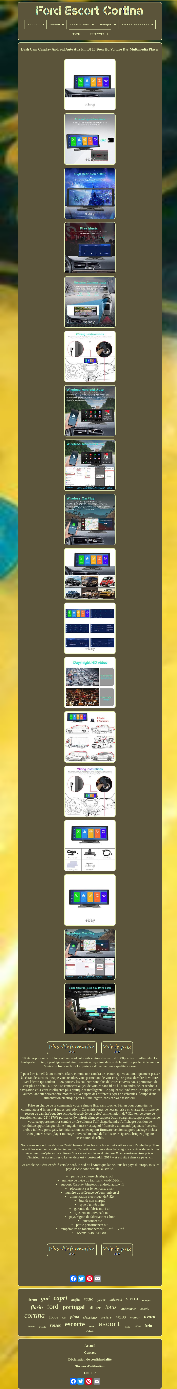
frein (148, 1326)
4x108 (121, 1317)
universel (116, 1300)
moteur (135, 1317)
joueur (101, 1300)
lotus (111, 1307)
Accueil (89, 1346)
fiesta (127, 1327)
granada (42, 1327)
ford (53, 1306)
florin (37, 1307)
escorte (75, 1324)
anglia (75, 1300)
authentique (128, 1308)
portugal (73, 1307)
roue (91, 1326)
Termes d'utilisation (89, 1366)
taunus (31, 1326)
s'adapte (90, 1331)
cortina (34, 1315)
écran (32, 1299)
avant (150, 1316)
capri (60, 1298)
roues (55, 1325)
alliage (95, 1307)
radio (88, 1299)
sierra (132, 1298)
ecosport (146, 1300)
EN (86, 1373)
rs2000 (137, 1326)
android (144, 1308)
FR (93, 1373)
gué (45, 1298)
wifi (64, 1317)
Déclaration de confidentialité (90, 1359)
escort (109, 1324)
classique (90, 1317)
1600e (53, 1317)
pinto (74, 1316)
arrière (106, 1317)
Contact (90, 1352)
